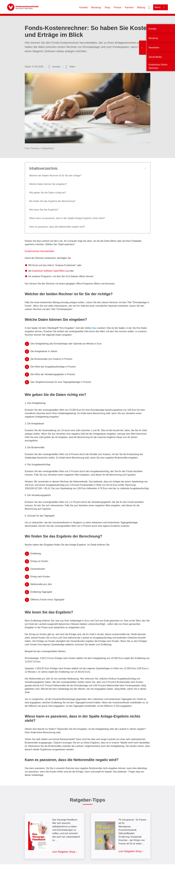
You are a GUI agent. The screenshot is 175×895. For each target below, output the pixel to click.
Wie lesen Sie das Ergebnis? (43, 209)
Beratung (96, 7)
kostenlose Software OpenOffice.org (50, 271)
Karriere (129, 7)
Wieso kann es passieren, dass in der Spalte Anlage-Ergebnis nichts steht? (67, 218)
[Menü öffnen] (160, 7)
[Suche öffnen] (149, 7)
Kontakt (83, 7)
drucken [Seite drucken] (56, 66)
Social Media (155, 57)
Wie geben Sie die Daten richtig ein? (47, 192)
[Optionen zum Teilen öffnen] (70, 66)
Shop (107, 7)
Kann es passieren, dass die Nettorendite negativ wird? (57, 227)
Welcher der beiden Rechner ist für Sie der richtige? (55, 175)
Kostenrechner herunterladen (39, 251)
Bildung (141, 7)
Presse (117, 7)
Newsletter (154, 47)
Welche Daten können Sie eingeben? (48, 184)
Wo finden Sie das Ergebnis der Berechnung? (52, 201)
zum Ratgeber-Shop (63, 851)
